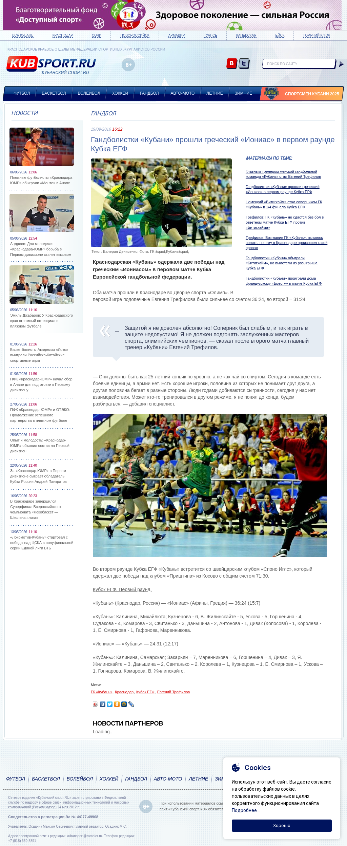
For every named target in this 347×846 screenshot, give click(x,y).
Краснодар (63, 35)
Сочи (96, 35)
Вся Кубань (23, 35)
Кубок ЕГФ (145, 692)
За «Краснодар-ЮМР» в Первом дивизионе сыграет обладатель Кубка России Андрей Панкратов (38, 476)
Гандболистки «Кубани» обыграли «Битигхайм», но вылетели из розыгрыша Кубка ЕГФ (282, 263)
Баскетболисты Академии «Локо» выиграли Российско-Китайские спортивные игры (39, 354)
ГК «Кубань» (102, 692)
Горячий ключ (316, 35)
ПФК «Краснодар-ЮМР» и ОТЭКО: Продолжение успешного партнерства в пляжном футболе (40, 415)
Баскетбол (54, 93)
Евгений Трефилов (173, 692)
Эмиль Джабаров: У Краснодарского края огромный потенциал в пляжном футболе (41, 320)
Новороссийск (134, 35)
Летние (214, 93)
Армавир (176, 35)
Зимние (243, 93)
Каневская (246, 35)
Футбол (22, 93)
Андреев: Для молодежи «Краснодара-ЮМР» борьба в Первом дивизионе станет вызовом (40, 249)
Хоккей (120, 93)
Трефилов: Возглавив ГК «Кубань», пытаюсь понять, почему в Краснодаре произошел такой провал (286, 243)
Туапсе (210, 35)
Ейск (280, 35)
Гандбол (149, 93)
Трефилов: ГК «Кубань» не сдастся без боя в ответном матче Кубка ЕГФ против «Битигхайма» (285, 222)
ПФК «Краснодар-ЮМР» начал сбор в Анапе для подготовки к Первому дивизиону (41, 384)
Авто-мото (183, 93)
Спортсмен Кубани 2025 (312, 94)
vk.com (232, 64)
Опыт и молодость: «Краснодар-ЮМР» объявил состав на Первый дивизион (39, 445)
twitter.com (244, 64)
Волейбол (89, 93)
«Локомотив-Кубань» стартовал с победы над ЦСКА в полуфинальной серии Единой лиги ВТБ (41, 542)
